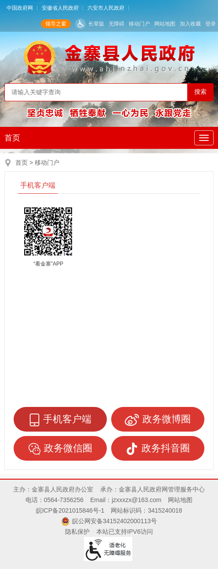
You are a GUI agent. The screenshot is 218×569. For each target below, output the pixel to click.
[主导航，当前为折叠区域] (204, 137)
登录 (210, 24)
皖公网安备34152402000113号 (114, 521)
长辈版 (96, 24)
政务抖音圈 (158, 449)
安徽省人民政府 (60, 8)
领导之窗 (55, 24)
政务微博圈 (158, 420)
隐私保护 (77, 531)
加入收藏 (190, 24)
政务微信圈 (60, 449)
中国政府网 (20, 8)
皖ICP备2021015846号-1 (70, 510)
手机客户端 (37, 185)
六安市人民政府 (105, 8)
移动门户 (139, 24)
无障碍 (116, 24)
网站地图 (164, 24)
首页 (12, 137)
